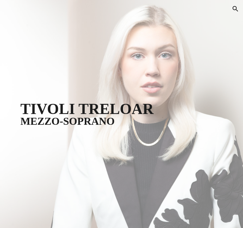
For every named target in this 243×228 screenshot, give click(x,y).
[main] (121, 114)
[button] (235, 8)
